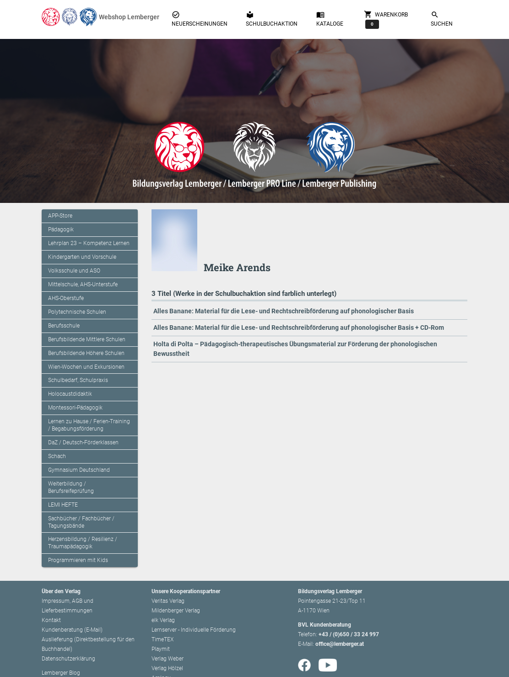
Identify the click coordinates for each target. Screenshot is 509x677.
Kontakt (51, 620)
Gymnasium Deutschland (79, 470)
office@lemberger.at (339, 644)
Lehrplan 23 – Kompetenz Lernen (89, 243)
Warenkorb (386, 19)
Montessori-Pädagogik (75, 407)
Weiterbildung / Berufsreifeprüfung (71, 487)
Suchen (442, 19)
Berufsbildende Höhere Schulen (86, 353)
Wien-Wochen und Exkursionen (86, 367)
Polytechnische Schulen (77, 312)
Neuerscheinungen (199, 19)
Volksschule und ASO (74, 271)
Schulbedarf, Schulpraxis (78, 380)
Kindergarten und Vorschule (82, 257)
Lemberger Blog (61, 673)
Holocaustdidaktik (70, 394)
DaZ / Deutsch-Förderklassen (83, 442)
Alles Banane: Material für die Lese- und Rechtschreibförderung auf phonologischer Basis (283, 311)
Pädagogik (61, 229)
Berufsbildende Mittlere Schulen (86, 339)
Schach (57, 456)
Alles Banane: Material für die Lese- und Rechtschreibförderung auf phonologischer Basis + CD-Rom (298, 327)
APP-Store (60, 216)
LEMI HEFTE (63, 505)
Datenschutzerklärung (68, 658)
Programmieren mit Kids (78, 560)
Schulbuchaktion (272, 19)
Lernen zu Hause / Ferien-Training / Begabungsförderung (89, 425)
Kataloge (329, 19)
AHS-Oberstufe (66, 298)
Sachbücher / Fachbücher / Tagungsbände (81, 522)
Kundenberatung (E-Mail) (72, 630)
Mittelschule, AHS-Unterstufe (83, 284)
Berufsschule (64, 325)
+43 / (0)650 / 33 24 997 (349, 634)
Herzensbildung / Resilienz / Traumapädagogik (82, 543)
